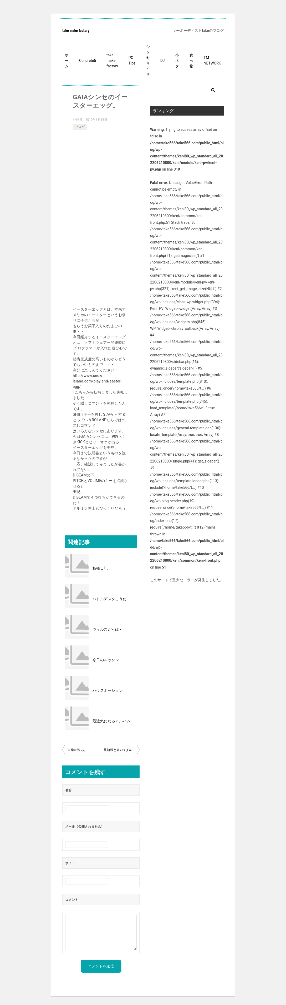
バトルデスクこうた (110, 599)
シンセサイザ (148, 60)
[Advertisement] (101, 221)
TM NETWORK (212, 60)
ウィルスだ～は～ (108, 629)
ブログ (80, 127)
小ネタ (177, 60)
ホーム (67, 60)
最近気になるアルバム (111, 721)
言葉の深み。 (77, 750)
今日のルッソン (106, 660)
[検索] (186, 90)
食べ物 (191, 60)
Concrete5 (87, 60)
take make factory (75, 30)
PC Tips (132, 60)
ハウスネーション (108, 690)
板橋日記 (100, 568)
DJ (162, 60)
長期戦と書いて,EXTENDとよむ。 (122, 750)
